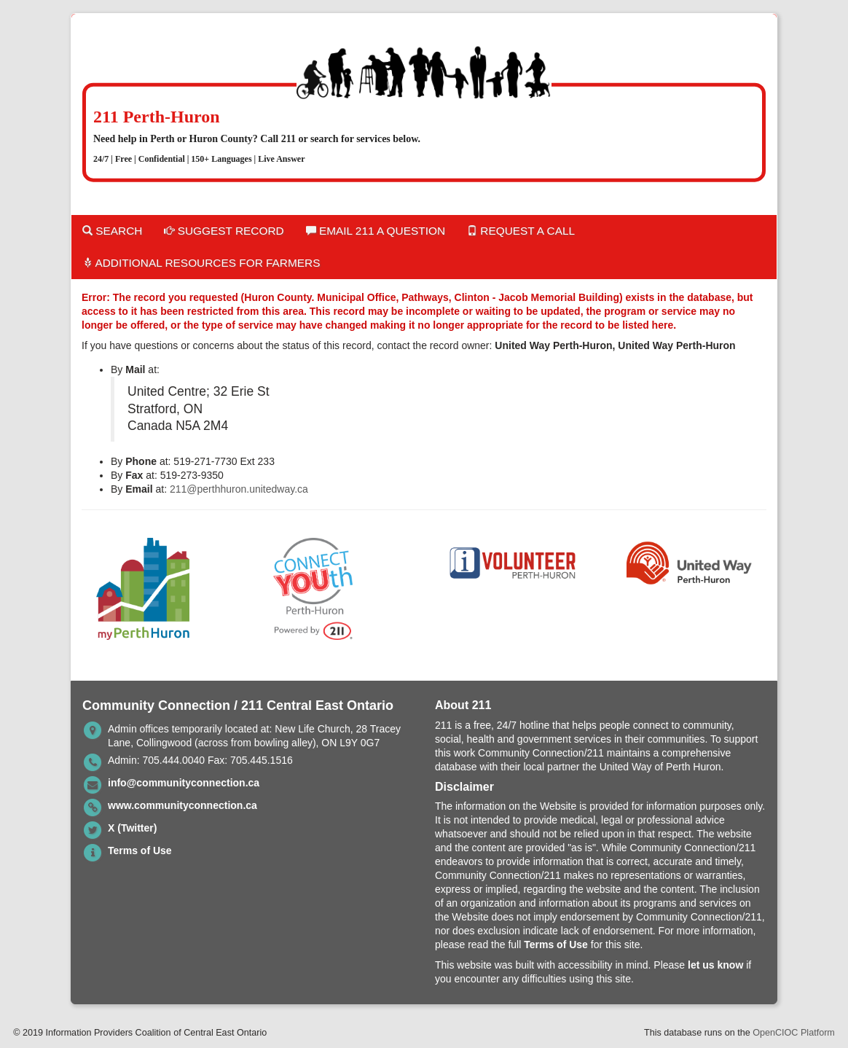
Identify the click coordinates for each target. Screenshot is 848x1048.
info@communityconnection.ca (183, 783)
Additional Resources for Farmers (201, 263)
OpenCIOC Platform (794, 1033)
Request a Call (521, 230)
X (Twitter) (132, 828)
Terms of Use (140, 850)
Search (112, 230)
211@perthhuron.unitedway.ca (239, 489)
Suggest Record (223, 230)
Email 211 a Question (375, 230)
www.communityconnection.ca (182, 805)
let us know (715, 965)
